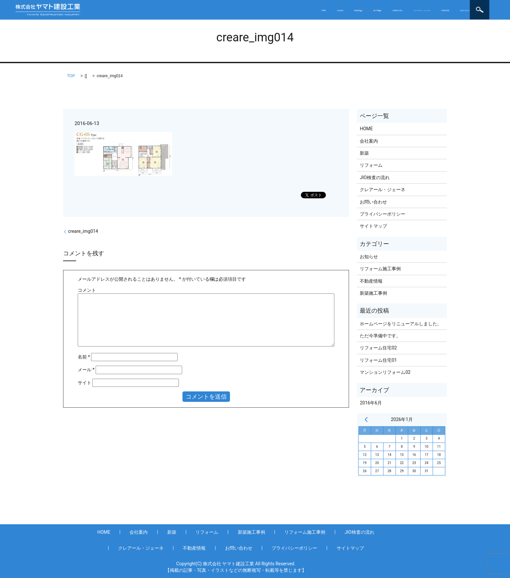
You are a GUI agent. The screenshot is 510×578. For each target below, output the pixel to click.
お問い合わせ (456, 9)
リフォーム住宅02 (378, 347)
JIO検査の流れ (326, 9)
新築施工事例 (373, 293)
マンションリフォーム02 (385, 372)
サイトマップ (373, 226)
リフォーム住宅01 (378, 360)
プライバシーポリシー (382, 214)
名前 (84, 356)
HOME (197, 9)
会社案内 (224, 9)
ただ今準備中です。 (380, 335)
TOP (71, 76)
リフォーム (371, 165)
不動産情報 (420, 9)
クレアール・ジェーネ (375, 9)
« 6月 (366, 419)
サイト (84, 382)
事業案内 (253, 9)
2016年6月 (371, 402)
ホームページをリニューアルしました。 (401, 323)
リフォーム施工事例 (380, 268)
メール (86, 369)
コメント (87, 290)
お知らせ (369, 256)
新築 (364, 153)
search (492, 10)
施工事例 (287, 9)
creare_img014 (83, 231)
